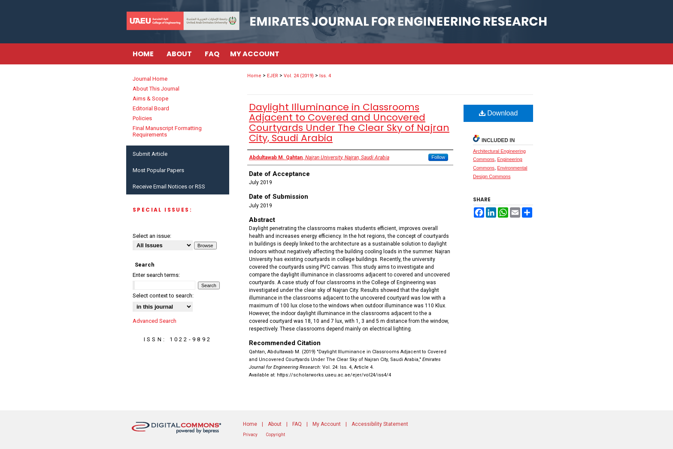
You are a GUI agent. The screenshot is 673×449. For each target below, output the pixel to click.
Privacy (250, 434)
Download (498, 113)
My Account (326, 424)
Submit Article (150, 154)
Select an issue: (152, 236)
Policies (142, 118)
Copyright (275, 434)
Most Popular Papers (158, 170)
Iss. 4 (325, 76)
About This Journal (156, 88)
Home (254, 76)
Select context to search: (163, 295)
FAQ (297, 424)
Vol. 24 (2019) (299, 76)
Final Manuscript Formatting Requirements (167, 131)
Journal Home (150, 79)
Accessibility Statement (380, 424)
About (275, 424)
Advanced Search (154, 321)
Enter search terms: (156, 275)
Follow (438, 157)
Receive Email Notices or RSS (169, 186)
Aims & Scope (150, 98)
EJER (272, 76)
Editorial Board (151, 108)
